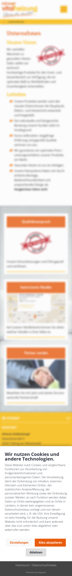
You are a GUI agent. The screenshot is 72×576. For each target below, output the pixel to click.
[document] (36, 494)
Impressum (22, 565)
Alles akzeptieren (50, 542)
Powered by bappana (36, 572)
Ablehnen (36, 552)
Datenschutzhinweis (44, 565)
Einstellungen (19, 542)
